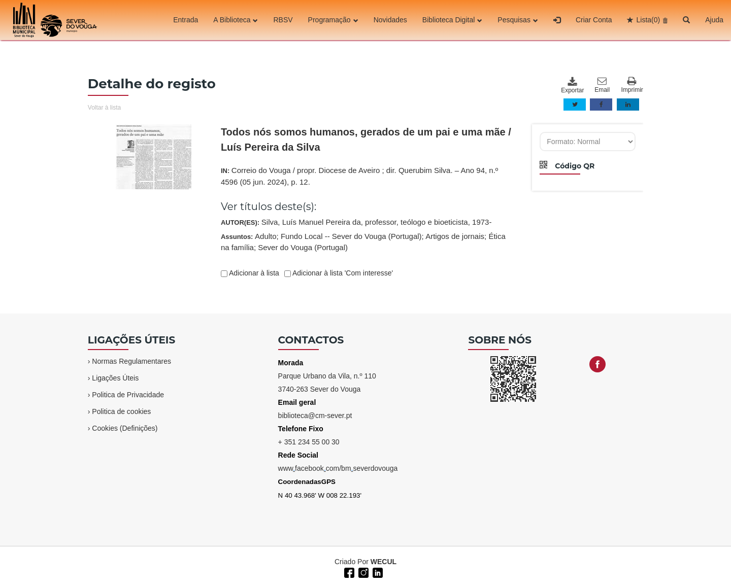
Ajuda (714, 20)
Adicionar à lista (253, 273)
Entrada (185, 20)
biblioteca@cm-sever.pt (315, 415)
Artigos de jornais (454, 236)
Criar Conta (594, 20)
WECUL (383, 562)
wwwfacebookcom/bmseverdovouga (338, 468)
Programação (333, 20)
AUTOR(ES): (356, 222)
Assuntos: (363, 242)
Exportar (572, 85)
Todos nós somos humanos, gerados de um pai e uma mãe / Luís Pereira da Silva (366, 139)
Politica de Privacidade (128, 395)
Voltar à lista (104, 107)
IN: (359, 176)
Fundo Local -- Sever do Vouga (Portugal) (351, 236)
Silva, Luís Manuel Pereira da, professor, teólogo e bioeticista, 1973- (376, 222)
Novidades (390, 20)
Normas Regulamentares (131, 361)
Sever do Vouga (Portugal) (303, 247)
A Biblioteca (235, 20)
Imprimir (632, 85)
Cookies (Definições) (124, 428)
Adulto (266, 236)
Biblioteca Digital (452, 20)
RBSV (282, 20)
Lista (648, 20)
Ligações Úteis (115, 378)
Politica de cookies (121, 411)
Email (602, 85)
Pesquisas (517, 20)
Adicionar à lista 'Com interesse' (342, 273)
